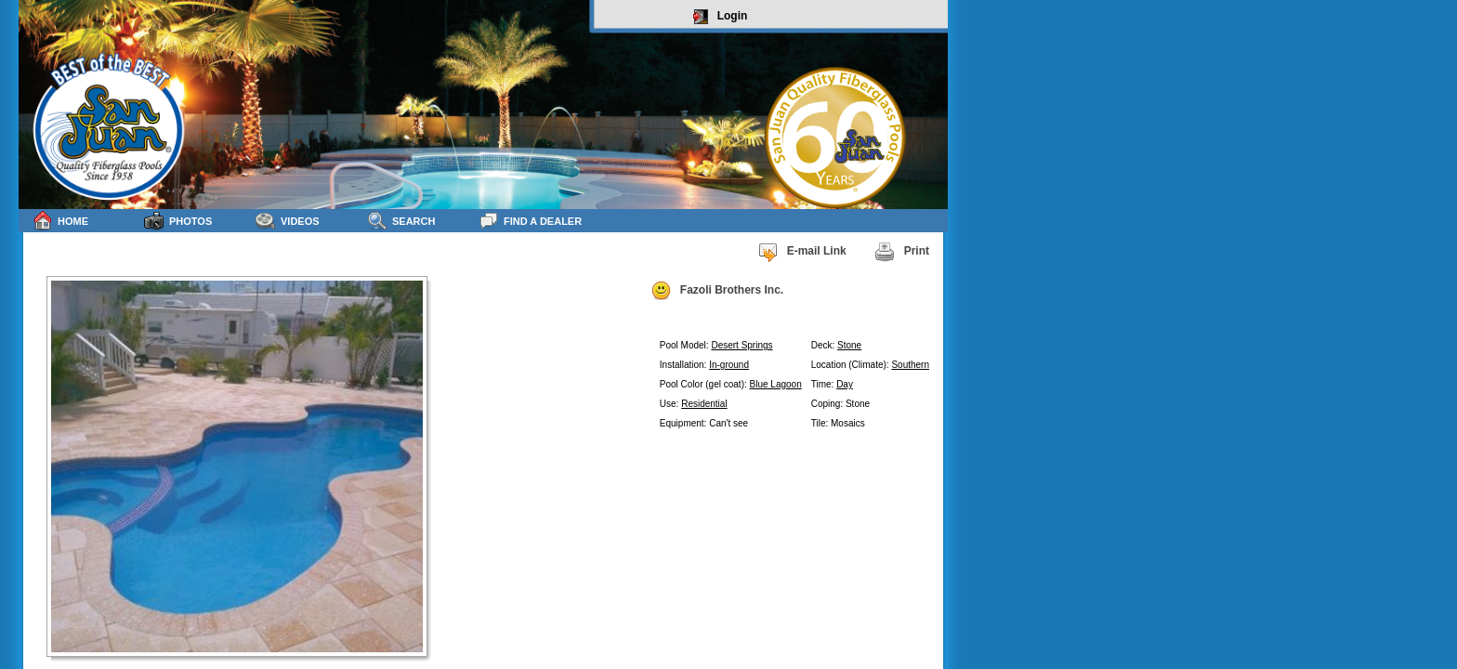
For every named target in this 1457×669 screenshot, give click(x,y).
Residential (704, 404)
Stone (849, 345)
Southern (910, 365)
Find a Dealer (530, 220)
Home (60, 220)
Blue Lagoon (776, 384)
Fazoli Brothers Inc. (716, 291)
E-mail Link (802, 252)
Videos (288, 220)
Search (401, 220)
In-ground (729, 365)
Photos (178, 220)
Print (901, 252)
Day (844, 384)
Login (720, 16)
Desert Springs (741, 345)
